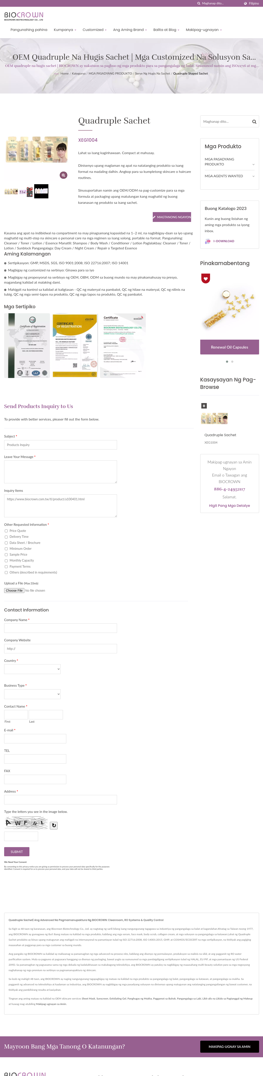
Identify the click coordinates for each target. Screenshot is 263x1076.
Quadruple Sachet (220, 435)
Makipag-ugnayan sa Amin (51, 1004)
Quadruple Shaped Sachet (190, 73)
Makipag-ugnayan (204, 29)
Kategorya (79, 73)
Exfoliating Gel (118, 998)
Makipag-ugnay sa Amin (230, 1047)
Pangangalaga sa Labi (189, 998)
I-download (219, 241)
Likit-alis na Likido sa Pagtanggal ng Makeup (227, 998)
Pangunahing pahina (29, 29)
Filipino (254, 3)
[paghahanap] (198, 3)
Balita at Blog (166, 29)
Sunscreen (102, 998)
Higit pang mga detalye (229, 505)
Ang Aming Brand (130, 29)
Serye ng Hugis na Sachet (152, 73)
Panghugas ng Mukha (139, 998)
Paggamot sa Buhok (164, 998)
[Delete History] (204, 406)
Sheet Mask (88, 998)
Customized (95, 29)
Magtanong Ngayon (172, 217)
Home (65, 73)
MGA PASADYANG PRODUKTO (110, 73)
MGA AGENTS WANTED (224, 176)
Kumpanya (65, 29)
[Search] (221, 3)
